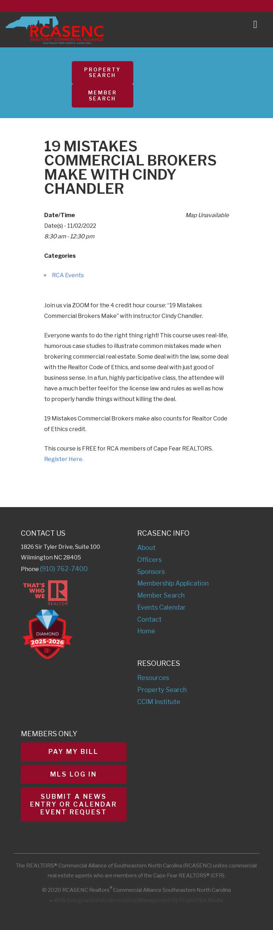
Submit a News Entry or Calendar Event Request (73, 804)
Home (146, 631)
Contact (149, 619)
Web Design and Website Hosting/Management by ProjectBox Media (138, 900)
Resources (153, 677)
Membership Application (173, 583)
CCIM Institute (158, 701)
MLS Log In (73, 774)
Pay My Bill (73, 751)
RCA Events (68, 275)
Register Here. (63, 459)
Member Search (102, 95)
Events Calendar (161, 607)
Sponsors (151, 571)
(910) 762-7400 (64, 568)
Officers (149, 559)
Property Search (102, 72)
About (146, 547)
